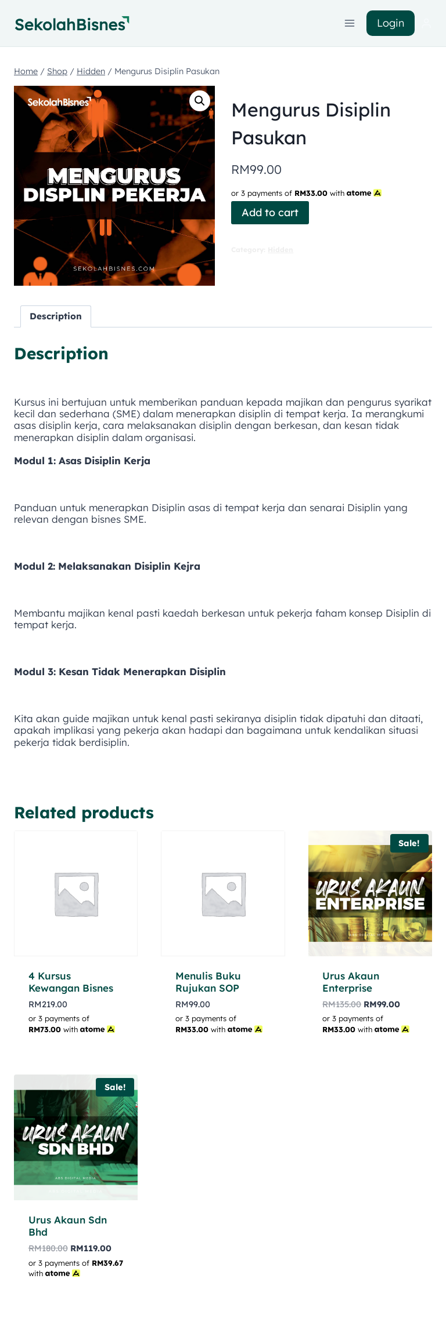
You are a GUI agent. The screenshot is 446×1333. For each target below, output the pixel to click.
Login (390, 23)
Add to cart (270, 212)
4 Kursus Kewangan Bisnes (70, 981)
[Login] (426, 23)
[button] (199, 100)
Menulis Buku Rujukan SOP (208, 981)
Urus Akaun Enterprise (350, 981)
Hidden (280, 249)
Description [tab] (56, 316)
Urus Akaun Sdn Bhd (67, 1225)
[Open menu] (350, 23)
